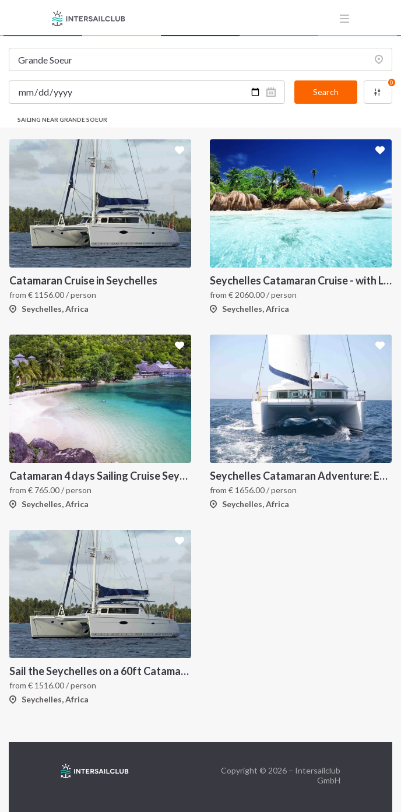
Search (326, 92)
